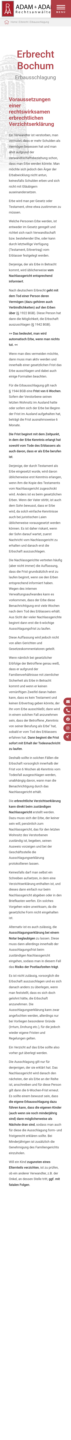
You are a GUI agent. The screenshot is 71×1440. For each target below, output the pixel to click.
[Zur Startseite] (28, 15)
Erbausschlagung (39, 22)
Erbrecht (23, 22)
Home (14, 22)
